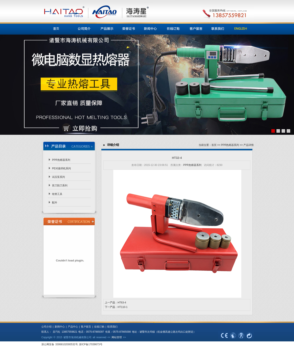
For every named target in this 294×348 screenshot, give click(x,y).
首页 (214, 145)
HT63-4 (122, 302)
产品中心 (73, 326)
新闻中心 (59, 326)
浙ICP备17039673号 (90, 344)
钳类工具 (57, 194)
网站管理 (117, 337)
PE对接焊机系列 (61, 168)
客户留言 (86, 326)
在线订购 (99, 326)
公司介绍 (46, 326)
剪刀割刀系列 (59, 185)
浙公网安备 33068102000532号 (60, 344)
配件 (54, 202)
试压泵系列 (58, 176)
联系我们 (112, 326)
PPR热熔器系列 (61, 159)
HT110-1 (123, 307)
